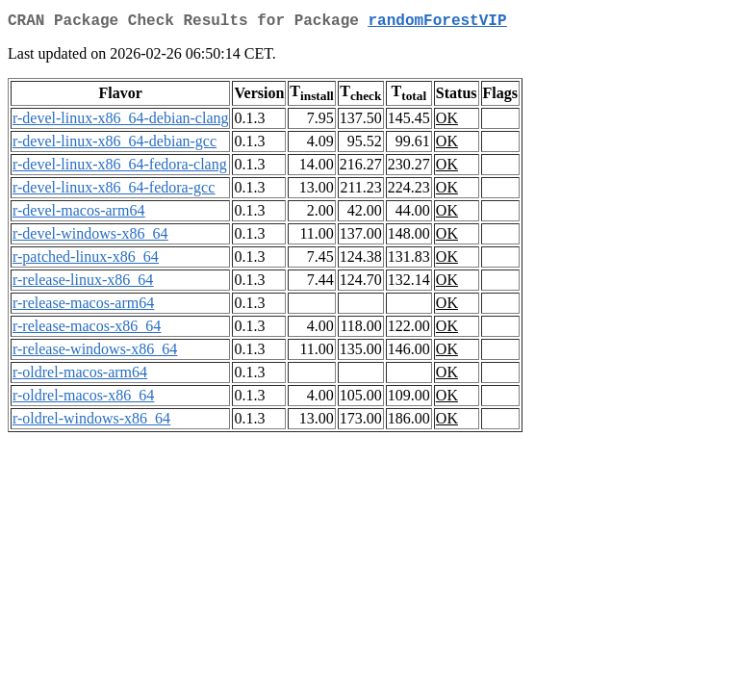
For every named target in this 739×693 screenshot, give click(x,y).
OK (447, 122)
